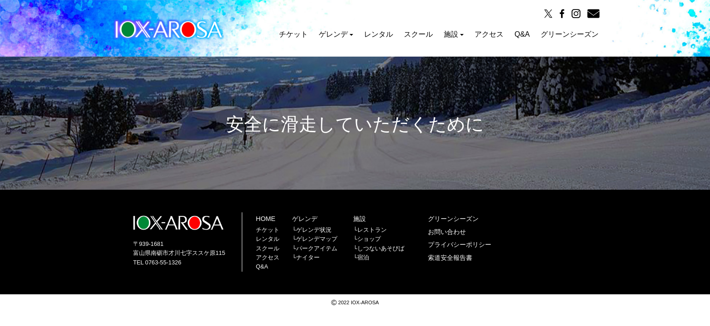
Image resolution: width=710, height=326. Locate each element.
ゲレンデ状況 (313, 229)
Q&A (522, 34)
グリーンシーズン (570, 34)
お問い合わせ (447, 231)
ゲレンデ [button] (336, 34)
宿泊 (363, 257)
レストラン (372, 229)
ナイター (308, 257)
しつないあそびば (380, 248)
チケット (293, 34)
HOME (265, 218)
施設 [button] (454, 34)
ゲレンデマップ (316, 238)
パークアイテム (316, 248)
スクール (418, 34)
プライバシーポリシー (459, 244)
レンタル (378, 34)
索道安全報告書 (450, 257)
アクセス (489, 34)
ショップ (369, 238)
